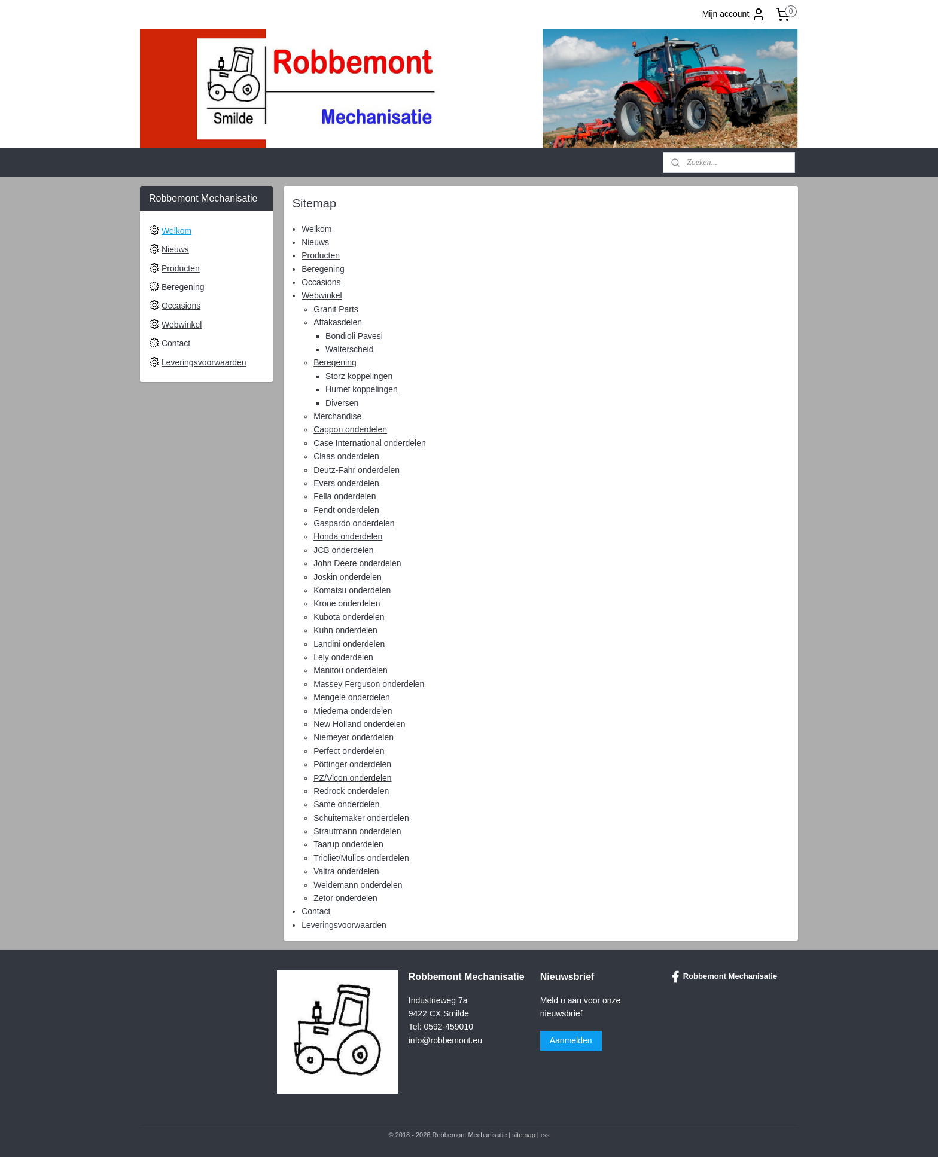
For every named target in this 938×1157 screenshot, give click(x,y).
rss (545, 1134)
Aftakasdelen (337, 322)
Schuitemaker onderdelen (361, 818)
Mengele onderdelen (351, 697)
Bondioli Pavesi (354, 336)
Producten (321, 255)
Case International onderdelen (369, 443)
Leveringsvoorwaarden (344, 925)
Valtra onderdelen (346, 871)
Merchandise (337, 416)
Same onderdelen (346, 804)
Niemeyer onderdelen (353, 737)
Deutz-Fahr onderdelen (356, 470)
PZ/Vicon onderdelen (352, 777)
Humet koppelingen (361, 389)
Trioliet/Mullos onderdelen (361, 858)
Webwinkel (322, 295)
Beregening (323, 269)
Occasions (321, 282)
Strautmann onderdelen (357, 831)
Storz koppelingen (358, 376)
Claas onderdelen (346, 456)
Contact (316, 911)
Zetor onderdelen (345, 898)
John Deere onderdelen (357, 563)
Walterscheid (349, 349)
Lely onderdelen (343, 657)
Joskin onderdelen (347, 577)
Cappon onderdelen (350, 429)
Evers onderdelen (346, 483)
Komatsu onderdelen (352, 590)
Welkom (316, 228)
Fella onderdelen (344, 496)
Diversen (341, 403)
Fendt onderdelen (346, 510)
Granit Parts (335, 309)
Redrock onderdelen (351, 791)
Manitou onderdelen (350, 670)
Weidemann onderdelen (357, 885)
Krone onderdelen (346, 603)
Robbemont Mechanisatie (724, 977)
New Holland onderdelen (359, 724)
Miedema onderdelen (352, 711)
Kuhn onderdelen (345, 630)
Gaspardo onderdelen (353, 523)
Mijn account (734, 14)
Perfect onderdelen (348, 751)
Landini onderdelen (349, 644)
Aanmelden (571, 1040)
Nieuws (315, 242)
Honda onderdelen (347, 536)
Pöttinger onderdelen (352, 764)
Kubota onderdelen (348, 617)
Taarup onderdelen (348, 844)
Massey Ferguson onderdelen (368, 684)
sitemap (523, 1134)
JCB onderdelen (343, 550)
